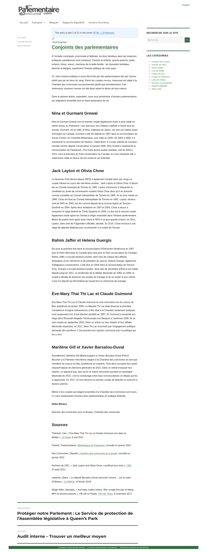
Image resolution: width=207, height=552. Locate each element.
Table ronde (156, 89)
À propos (37, 22)
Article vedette (157, 68)
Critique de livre (158, 74)
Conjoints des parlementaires (85, 47)
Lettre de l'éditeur (159, 80)
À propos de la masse (161, 62)
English (186, 5)
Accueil (24, 22)
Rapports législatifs (73, 22)
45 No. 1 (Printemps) (103, 33)
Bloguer (54, 22)
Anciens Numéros (98, 22)
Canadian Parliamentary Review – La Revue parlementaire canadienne (87, 547)
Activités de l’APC (159, 65)
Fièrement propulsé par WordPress (134, 547)
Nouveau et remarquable (162, 83)
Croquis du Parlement (161, 77)
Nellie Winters (24, 45)
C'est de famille (24, 41)
